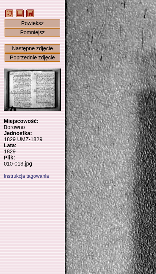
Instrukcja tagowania (26, 176)
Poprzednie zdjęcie (32, 57)
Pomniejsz (32, 32)
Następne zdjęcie (32, 48)
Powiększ (32, 23)
